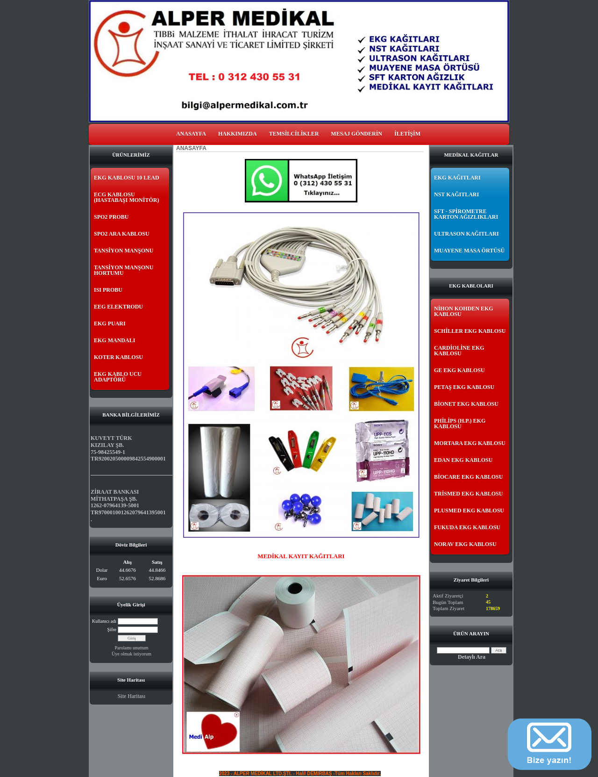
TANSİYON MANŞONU (123, 250)
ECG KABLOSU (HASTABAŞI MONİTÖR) (126, 197)
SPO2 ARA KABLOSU (122, 233)
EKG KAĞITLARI (457, 177)
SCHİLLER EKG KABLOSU (469, 331)
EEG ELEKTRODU (118, 306)
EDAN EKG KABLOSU (463, 460)
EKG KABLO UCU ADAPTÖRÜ (118, 377)
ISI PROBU (108, 290)
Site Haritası (132, 696)
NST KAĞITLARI (456, 194)
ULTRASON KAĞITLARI (466, 233)
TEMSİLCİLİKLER (294, 133)
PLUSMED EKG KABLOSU (469, 510)
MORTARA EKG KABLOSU (469, 443)
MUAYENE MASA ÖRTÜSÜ (469, 250)
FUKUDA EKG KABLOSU (467, 527)
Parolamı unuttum (132, 647)
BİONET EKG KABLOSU (466, 404)
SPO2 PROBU (111, 217)
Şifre (111, 629)
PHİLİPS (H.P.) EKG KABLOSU (459, 423)
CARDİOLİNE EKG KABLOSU (459, 351)
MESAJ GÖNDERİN (356, 133)
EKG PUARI (110, 323)
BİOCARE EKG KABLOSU (468, 477)
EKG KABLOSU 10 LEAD (126, 177)
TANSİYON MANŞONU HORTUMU (123, 270)
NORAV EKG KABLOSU (465, 544)
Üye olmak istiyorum (131, 653)
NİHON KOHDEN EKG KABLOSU (463, 311)
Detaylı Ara (471, 657)
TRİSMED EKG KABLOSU (468, 493)
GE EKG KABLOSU (459, 370)
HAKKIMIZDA (237, 133)
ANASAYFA (191, 133)
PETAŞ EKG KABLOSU (464, 387)
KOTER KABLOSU (118, 357)
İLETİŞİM (407, 133)
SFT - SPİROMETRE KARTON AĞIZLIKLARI (466, 214)
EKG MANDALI (114, 340)
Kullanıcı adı (104, 621)
